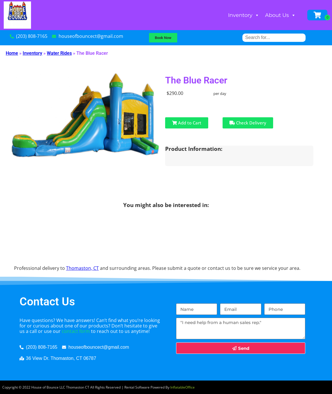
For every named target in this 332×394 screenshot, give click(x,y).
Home (12, 53)
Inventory (243, 15)
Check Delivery (247, 123)
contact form (76, 331)
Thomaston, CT (82, 268)
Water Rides (59, 53)
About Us (280, 15)
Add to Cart (186, 123)
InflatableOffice (182, 387)
